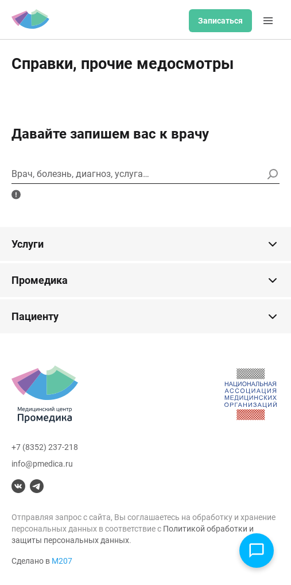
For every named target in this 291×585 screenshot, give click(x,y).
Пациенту (145, 317)
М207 (62, 560)
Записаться (220, 20)
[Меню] (268, 20)
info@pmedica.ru (42, 463)
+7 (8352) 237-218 (44, 447)
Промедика (145, 280)
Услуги (145, 244)
